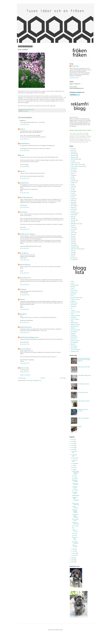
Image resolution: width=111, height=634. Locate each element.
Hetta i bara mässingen (83, 418)
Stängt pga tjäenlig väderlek (74, 511)
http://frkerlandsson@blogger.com (28, 337)
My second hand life (75, 329)
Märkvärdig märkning (75, 480)
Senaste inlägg (21, 378)
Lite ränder (74, 533)
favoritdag (31, 91)
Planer (72, 209)
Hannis (21, 129)
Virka (72, 254)
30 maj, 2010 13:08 (24, 150)
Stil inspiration (74, 346)
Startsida (43, 378)
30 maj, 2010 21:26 (24, 309)
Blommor (73, 153)
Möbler (72, 204)
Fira (72, 161)
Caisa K (73, 288)
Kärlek (26, 111)
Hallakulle (73, 301)
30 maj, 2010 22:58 (24, 363)
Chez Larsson (74, 290)
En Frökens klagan (74, 493)
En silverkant (75, 490)
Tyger (72, 241)
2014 (72, 441)
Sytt (72, 236)
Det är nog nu (75, 525)
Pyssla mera (74, 338)
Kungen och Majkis (75, 315)
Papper (72, 207)
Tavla (72, 239)
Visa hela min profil (74, 77)
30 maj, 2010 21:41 (24, 322)
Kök (72, 193)
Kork (72, 189)
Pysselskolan (74, 213)
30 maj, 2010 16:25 (24, 207)
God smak (74, 535)
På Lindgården (74, 342)
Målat (72, 202)
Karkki (72, 313)
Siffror (72, 222)
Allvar (24, 111)
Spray (72, 234)
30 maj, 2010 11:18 (24, 139)
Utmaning (73, 245)
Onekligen (73, 333)
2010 (72, 449)
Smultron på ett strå (25, 327)
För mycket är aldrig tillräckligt (75, 516)
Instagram (73, 182)
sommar (73, 229)
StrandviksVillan (24, 143)
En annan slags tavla (83, 392)
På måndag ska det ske (83, 384)
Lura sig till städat (74, 487)
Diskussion (73, 157)
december (74, 451)
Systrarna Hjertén (24, 264)
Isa (71, 308)
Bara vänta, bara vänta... (74, 538)
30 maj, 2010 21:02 (24, 294)
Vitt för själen (23, 253)
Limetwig (22, 289)
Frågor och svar (74, 162)
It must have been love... (75, 484)
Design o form (74, 292)
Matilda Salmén (74, 322)
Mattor (72, 200)
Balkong (73, 152)
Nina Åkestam (74, 331)
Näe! (73, 527)
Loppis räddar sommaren (84, 401)
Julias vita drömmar (75, 312)
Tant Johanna (74, 347)
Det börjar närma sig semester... (83, 410)
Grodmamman (23, 183)
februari (74, 553)
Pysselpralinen (74, 337)
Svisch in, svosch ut (75, 507)
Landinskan (73, 317)
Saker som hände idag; (75, 523)
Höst (72, 179)
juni (73, 467)
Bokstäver (73, 155)
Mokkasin (73, 328)
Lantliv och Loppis (24, 349)
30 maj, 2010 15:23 (24, 192)
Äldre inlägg (62, 378)
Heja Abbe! (73, 306)
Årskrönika (73, 257)
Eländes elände (74, 159)
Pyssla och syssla (75, 340)
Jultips (72, 186)
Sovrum (72, 232)
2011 (72, 447)
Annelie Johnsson (24, 277)
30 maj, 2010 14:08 (24, 166)
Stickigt (79, 426)
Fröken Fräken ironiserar (76, 164)
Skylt (72, 225)
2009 (72, 557)
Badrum (73, 150)
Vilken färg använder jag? (77, 248)
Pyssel (72, 211)
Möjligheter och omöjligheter (75, 499)
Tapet (72, 238)
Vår (72, 256)
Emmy (72, 295)
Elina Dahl (73, 294)
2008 (72, 560)
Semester (73, 220)
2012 (72, 445)
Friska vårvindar (75, 530)
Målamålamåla (75, 495)
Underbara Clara (75, 351)
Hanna (21, 299)
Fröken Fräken (75, 66)
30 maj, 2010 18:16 (24, 248)
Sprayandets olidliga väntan (84, 375)
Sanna (21, 171)
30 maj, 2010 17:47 (24, 229)
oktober (74, 458)
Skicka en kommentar (25, 375)
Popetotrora (73, 335)
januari (74, 555)
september (74, 460)
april (73, 549)
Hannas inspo (74, 303)
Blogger (61, 629)
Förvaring (73, 171)
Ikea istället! (75, 478)
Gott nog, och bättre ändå (75, 504)
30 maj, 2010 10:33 (24, 124)
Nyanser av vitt (23, 368)
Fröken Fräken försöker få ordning (75, 473)
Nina (21, 155)
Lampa (72, 195)
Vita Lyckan (23, 212)
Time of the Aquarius (76, 349)
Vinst (72, 250)
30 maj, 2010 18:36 (24, 260)
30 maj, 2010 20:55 (24, 284)
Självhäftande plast (75, 223)
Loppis (72, 198)
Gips (72, 173)
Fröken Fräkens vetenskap (77, 166)
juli (73, 465)
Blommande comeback (75, 542)
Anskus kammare (75, 285)
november (74, 454)
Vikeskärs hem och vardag (26, 234)
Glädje (72, 175)
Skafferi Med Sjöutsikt (25, 197)
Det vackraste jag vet (75, 520)
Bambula (73, 286)
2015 (72, 439)
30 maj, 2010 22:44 (24, 344)
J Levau (73, 310)
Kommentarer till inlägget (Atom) (33, 380)
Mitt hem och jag (75, 326)
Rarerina (73, 344)
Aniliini (72, 281)
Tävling (72, 243)
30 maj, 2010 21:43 (24, 332)
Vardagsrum (74, 247)
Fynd (72, 170)
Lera (72, 196)
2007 (72, 562)
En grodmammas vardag (76, 297)
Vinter (72, 252)
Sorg (72, 231)
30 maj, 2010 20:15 (24, 273)
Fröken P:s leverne (75, 299)
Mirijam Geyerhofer (75, 324)
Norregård (22, 314)
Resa (72, 218)
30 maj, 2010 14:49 (24, 178)
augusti (74, 463)
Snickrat (73, 227)
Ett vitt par (74, 476)
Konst (72, 188)
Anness (72, 283)
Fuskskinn (73, 168)
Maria (72, 321)
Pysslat (72, 214)
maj (73, 469)
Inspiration (73, 180)
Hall (72, 177)
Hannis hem (74, 304)
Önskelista (73, 259)
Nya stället (73, 205)
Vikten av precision (75, 546)
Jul (71, 184)
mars (73, 551)
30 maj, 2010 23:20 (24, 372)
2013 (72, 443)
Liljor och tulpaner (75, 319)
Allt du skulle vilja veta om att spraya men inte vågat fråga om (84, 359)
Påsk (72, 216)
